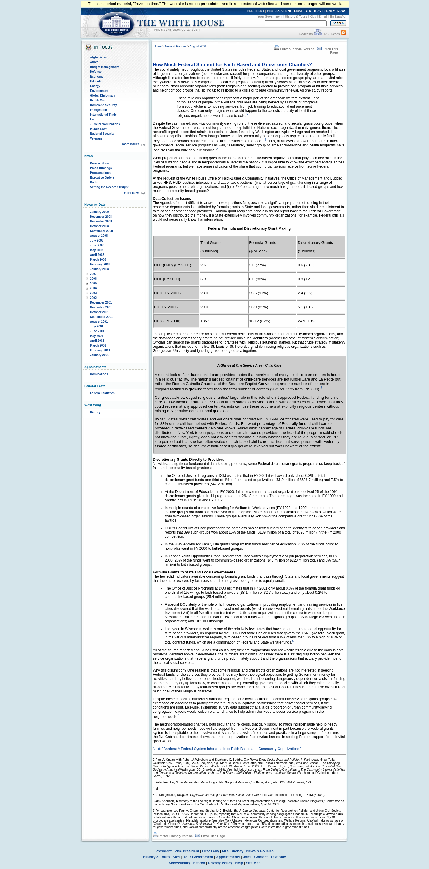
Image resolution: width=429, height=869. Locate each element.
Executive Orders (102, 177)
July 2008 (96, 240)
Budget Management (104, 67)
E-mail (322, 16)
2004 (93, 288)
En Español (338, 16)
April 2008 (97, 254)
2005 (93, 283)
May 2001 (96, 336)
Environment (99, 90)
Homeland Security (103, 105)
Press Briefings (101, 168)
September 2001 (101, 316)
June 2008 (97, 245)
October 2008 (99, 226)
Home (158, 46)
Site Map (253, 863)
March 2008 (98, 259)
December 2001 (101, 302)
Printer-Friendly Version (294, 49)
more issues (130, 144)
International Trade (103, 114)
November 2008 (101, 221)
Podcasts (306, 34)
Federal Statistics (102, 393)
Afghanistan (98, 57)
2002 (93, 297)
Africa (94, 62)
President (163, 851)
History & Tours (296, 16)
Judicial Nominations (105, 124)
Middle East (98, 129)
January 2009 (99, 212)
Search (199, 863)
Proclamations (100, 172)
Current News (99, 163)
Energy (95, 86)
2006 (93, 278)
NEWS (341, 11)
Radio (94, 182)
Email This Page (210, 836)
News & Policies (175, 46)
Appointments (228, 857)
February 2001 (100, 350)
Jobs (247, 857)
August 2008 (99, 235)
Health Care (98, 100)
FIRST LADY (303, 11)
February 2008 (100, 264)
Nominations (99, 374)
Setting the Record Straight (109, 187)
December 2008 (101, 216)
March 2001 (98, 345)
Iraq (92, 119)
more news (131, 192)
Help (239, 863)
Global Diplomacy (102, 95)
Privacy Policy (220, 863)
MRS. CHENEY (324, 11)
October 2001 (99, 312)
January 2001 (99, 355)
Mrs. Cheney (232, 851)
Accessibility (179, 863)
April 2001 (97, 340)
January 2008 (99, 269)
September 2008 (101, 231)
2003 (93, 293)
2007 (93, 274)
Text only (278, 857)
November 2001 (101, 307)
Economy (96, 76)
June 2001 (97, 331)
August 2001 (99, 321)
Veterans (96, 138)
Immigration (98, 110)
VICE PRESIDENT (279, 11)
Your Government (269, 16)
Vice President (187, 851)
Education (97, 81)
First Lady (210, 851)
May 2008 (96, 250)
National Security (102, 133)
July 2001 (96, 326)
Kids (313, 16)
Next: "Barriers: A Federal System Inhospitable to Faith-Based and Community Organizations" (227, 749)
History (95, 412)
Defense (96, 71)
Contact (261, 857)
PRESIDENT (255, 11)
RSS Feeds (332, 34)
